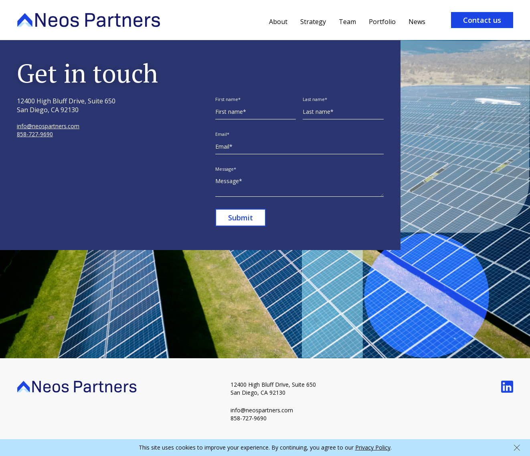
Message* (225, 169)
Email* (222, 134)
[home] (89, 20)
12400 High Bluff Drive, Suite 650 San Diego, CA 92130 (274, 388)
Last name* (315, 99)
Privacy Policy (372, 447)
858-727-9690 (35, 134)
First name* (228, 99)
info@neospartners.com (48, 126)
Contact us (482, 20)
